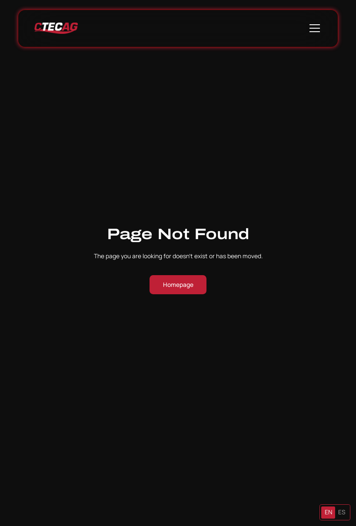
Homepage (178, 284)
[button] (313, 28)
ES (341, 512)
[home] (56, 28)
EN (328, 512)
